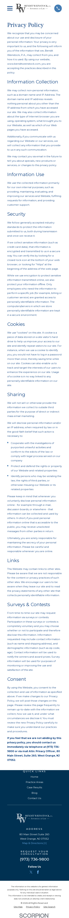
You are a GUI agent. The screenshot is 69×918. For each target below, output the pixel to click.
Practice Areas (34, 782)
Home (34, 776)
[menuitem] (18, 907)
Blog (34, 792)
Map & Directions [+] (34, 843)
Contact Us (34, 798)
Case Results (34, 787)
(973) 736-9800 (34, 859)
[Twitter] (31, 872)
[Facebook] (38, 872)
